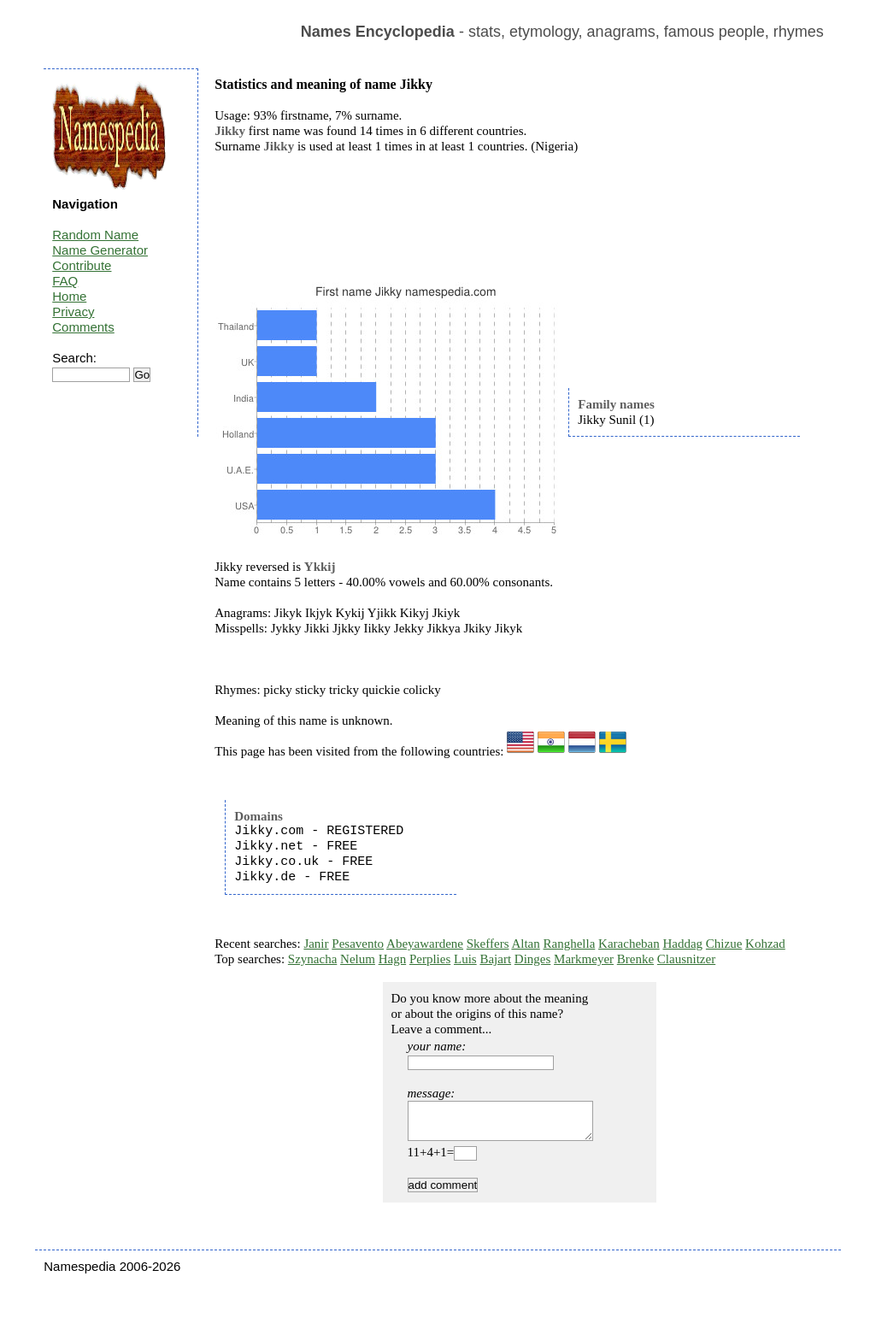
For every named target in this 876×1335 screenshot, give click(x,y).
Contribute (81, 265)
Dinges (532, 959)
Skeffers (488, 943)
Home (69, 296)
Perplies (429, 959)
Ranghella (570, 943)
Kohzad (765, 943)
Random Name (95, 234)
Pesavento (358, 943)
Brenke (635, 959)
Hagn (393, 959)
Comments (83, 327)
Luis (465, 959)
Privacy (73, 311)
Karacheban (629, 943)
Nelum (357, 959)
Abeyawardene (424, 943)
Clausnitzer (686, 959)
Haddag (682, 943)
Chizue (724, 943)
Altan (525, 943)
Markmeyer (584, 959)
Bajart (495, 959)
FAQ (65, 280)
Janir (315, 943)
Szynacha (312, 959)
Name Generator (100, 250)
